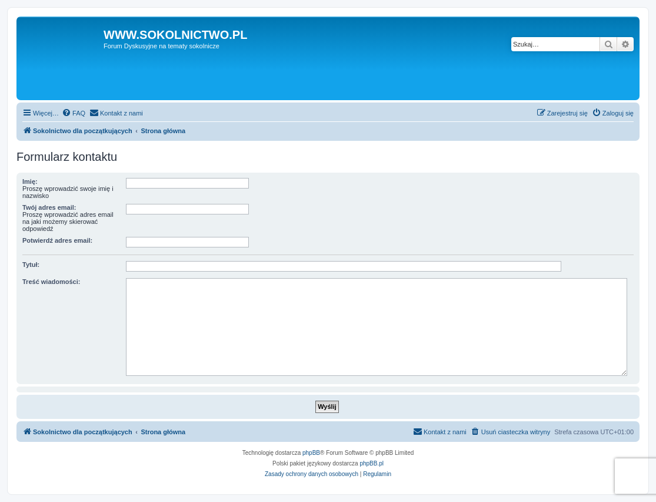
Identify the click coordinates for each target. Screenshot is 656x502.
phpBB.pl (371, 463)
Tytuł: (30, 264)
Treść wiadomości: (51, 281)
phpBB (311, 453)
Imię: (30, 181)
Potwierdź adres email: (57, 240)
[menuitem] (73, 113)
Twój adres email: (49, 207)
